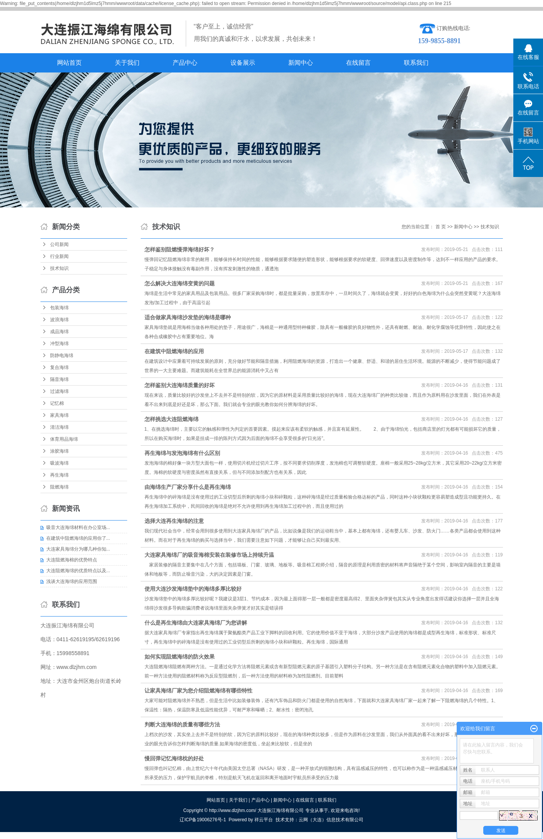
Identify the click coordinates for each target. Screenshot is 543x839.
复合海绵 (59, 367)
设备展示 (242, 62)
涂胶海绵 (59, 451)
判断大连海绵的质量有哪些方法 (182, 724)
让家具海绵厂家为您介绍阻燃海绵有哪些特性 (198, 690)
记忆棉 (57, 403)
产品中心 (185, 62)
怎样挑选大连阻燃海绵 (171, 419)
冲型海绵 (59, 343)
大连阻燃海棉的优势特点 (71, 560)
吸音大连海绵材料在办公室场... (78, 527)
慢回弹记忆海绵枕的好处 (174, 758)
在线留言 (358, 62)
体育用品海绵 (64, 439)
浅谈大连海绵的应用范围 (71, 581)
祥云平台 (263, 819)
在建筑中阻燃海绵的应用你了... (78, 538)
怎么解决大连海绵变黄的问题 (180, 283)
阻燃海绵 (59, 487)
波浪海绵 (59, 319)
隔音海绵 (59, 379)
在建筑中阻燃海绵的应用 (174, 351)
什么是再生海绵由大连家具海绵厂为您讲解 (196, 623)
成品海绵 (59, 331)
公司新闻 (59, 244)
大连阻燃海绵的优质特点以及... (78, 570)
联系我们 (416, 62)
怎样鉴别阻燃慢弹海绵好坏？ (180, 249)
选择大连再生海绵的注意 (174, 521)
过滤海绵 (59, 391)
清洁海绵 (59, 427)
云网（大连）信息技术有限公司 (331, 819)
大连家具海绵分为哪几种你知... (78, 549)
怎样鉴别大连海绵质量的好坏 (180, 385)
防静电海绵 (61, 355)
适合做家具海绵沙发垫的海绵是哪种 (188, 317)
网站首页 (69, 62)
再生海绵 (59, 475)
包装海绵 (59, 307)
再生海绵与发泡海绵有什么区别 (182, 453)
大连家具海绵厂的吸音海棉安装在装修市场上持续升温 (209, 555)
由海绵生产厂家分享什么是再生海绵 (188, 487)
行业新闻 (59, 256)
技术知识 (59, 268)
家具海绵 (59, 415)
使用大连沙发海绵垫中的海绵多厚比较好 (193, 589)
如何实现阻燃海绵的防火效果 (180, 657)
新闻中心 (300, 62)
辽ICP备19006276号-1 (203, 819)
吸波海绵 (59, 463)
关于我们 (127, 62)
